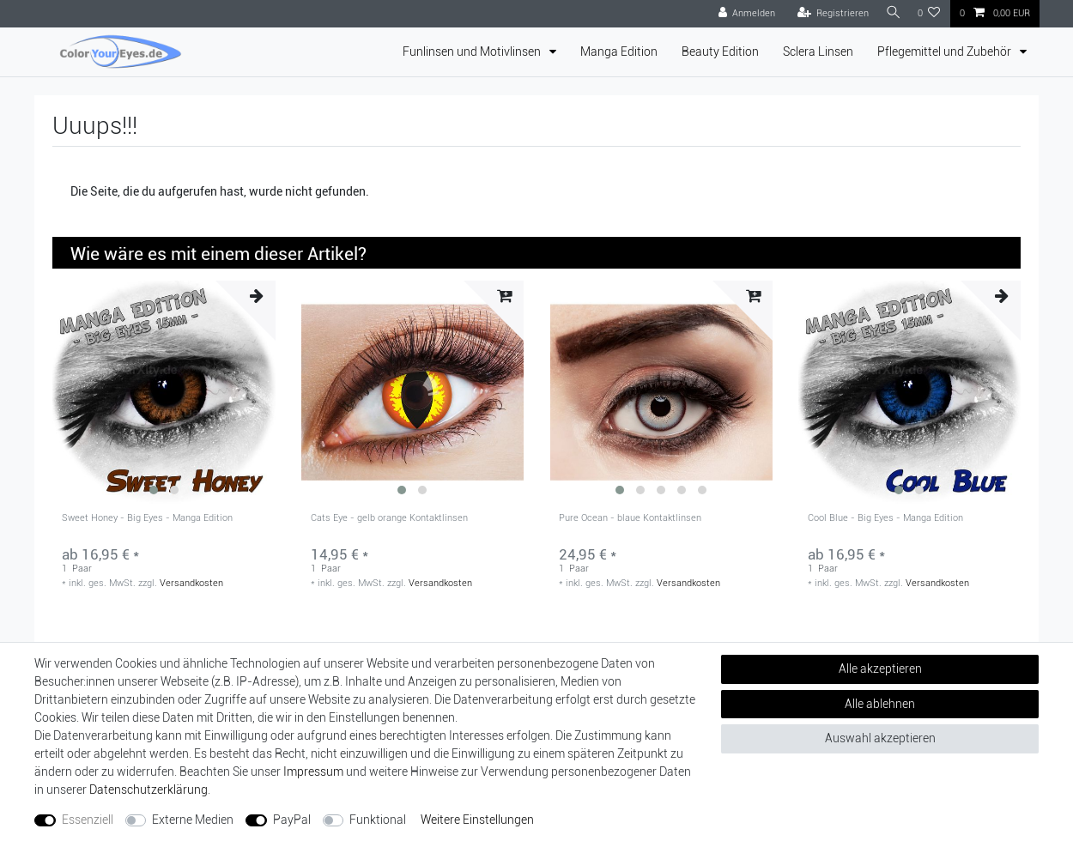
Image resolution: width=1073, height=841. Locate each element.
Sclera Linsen (818, 51)
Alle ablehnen (880, 704)
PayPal (292, 819)
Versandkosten (191, 583)
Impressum (313, 771)
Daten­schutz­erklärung (148, 789)
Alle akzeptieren (880, 668)
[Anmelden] (742, 13)
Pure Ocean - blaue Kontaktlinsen (630, 518)
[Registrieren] (828, 13)
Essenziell (87, 819)
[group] (164, 392)
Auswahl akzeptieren (880, 738)
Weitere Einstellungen (477, 819)
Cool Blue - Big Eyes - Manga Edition (885, 518)
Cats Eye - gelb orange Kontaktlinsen (389, 518)
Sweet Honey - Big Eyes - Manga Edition (147, 518)
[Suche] (891, 13)
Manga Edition (619, 51)
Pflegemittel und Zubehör (945, 51)
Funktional (377, 819)
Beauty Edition (720, 51)
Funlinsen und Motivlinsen (473, 51)
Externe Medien (192, 819)
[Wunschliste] (929, 13)
